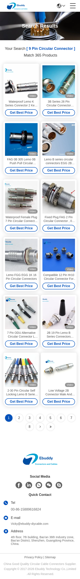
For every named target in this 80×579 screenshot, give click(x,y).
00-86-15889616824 (26, 509)
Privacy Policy (33, 557)
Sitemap (50, 557)
